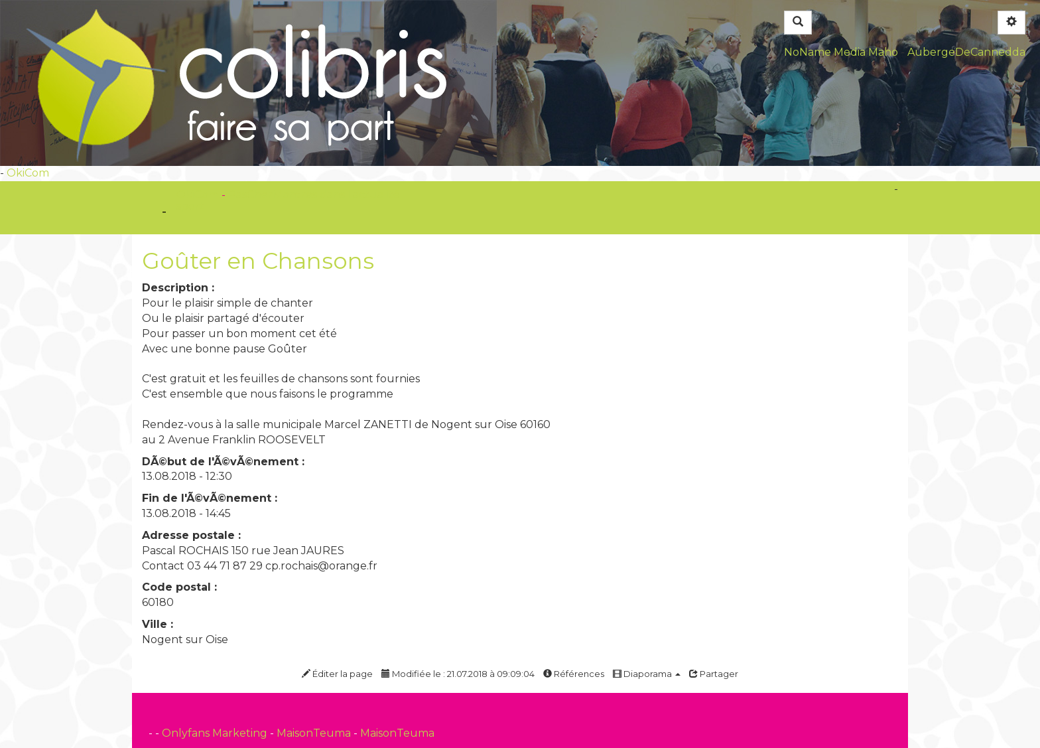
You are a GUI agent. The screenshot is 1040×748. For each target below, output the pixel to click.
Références (573, 673)
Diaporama (647, 673)
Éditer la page (337, 673)
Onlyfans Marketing (216, 733)
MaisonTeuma (315, 733)
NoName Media (825, 52)
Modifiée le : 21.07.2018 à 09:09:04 (458, 673)
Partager (713, 673)
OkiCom (28, 173)
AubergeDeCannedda (966, 52)
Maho (883, 52)
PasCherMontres (274, 194)
